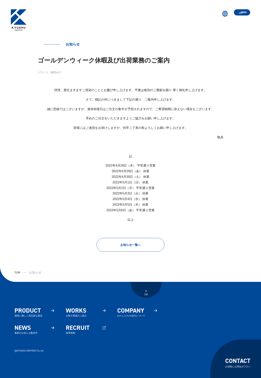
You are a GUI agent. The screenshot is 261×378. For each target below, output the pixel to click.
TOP (18, 273)
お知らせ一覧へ (130, 245)
